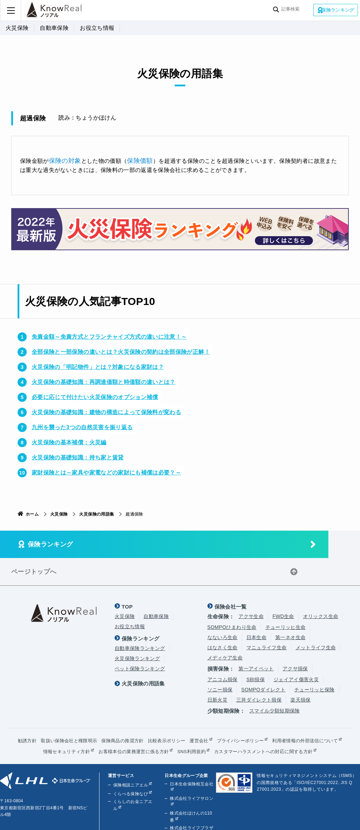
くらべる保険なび (129, 776)
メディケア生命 (225, 629)
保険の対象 (63, 160)
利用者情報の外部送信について (87, 723)
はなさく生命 (222, 619)
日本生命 (256, 609)
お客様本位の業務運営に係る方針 (227, 723)
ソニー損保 (220, 661)
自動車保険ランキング (140, 620)
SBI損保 (255, 651)
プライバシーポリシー (284, 712)
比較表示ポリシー (206, 712)
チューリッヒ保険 (314, 661)
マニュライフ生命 (266, 619)
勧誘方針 (57, 712)
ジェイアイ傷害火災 (296, 651)
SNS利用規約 (289, 723)
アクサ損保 (295, 640)
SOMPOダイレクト (263, 661)
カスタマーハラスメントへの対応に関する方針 (178, 734)
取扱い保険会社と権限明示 (101, 712)
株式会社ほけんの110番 (192, 796)
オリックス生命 (320, 588)
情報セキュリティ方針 (155, 723)
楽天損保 (300, 672)
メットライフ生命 (316, 619)
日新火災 (217, 672)
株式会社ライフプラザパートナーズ (190, 814)
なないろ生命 (222, 609)
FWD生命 (283, 588)
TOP (127, 578)
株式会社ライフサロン (190, 781)
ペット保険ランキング (140, 640)
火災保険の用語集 (96, 513)
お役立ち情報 (97, 28)
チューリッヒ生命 (285, 599)
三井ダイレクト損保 (259, 672)
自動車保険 (54, 28)
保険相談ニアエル (129, 767)
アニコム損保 (222, 651)
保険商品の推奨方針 (158, 712)
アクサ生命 (251, 588)
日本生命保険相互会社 (190, 766)
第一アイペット (256, 640)
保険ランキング (338, 10)
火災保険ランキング (137, 630)
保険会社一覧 (230, 578)
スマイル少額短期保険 (274, 682)
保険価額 (134, 160)
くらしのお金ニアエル (134, 784)
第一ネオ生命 (290, 609)
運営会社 (240, 712)
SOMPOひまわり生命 (232, 599)
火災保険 (17, 28)
